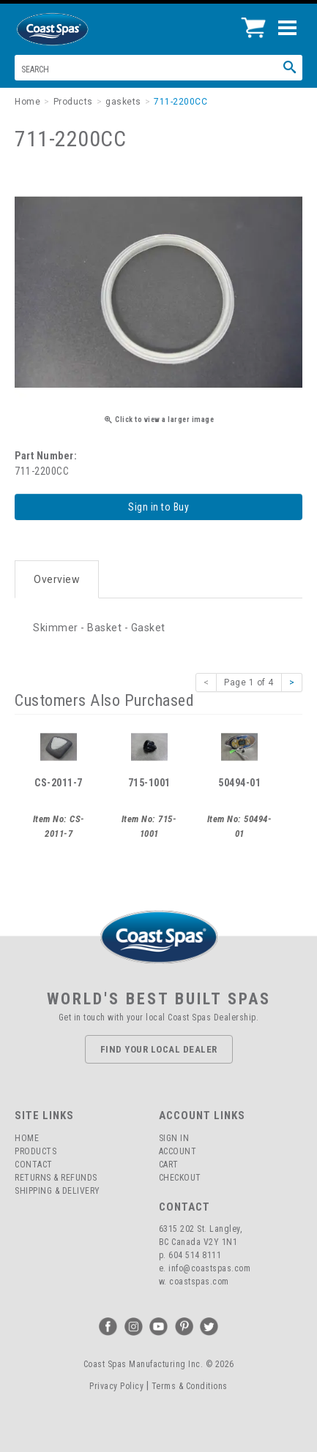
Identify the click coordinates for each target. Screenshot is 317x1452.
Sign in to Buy (158, 507)
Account (178, 1151)
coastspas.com (199, 1281)
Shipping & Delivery (57, 1191)
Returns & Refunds (56, 1178)
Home (27, 1138)
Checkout (180, 1178)
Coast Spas (77, 29)
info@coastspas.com (209, 1268)
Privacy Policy (116, 1386)
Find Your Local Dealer (158, 1049)
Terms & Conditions (190, 1386)
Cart (169, 1164)
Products (35, 1151)
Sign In (174, 1138)
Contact (34, 1164)
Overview (57, 579)
